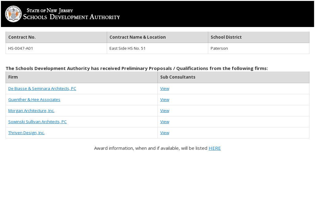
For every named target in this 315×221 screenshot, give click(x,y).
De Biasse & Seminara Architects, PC (42, 88)
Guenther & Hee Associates (34, 99)
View (164, 88)
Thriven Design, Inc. (26, 132)
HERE (215, 148)
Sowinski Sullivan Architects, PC (37, 121)
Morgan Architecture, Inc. (31, 110)
